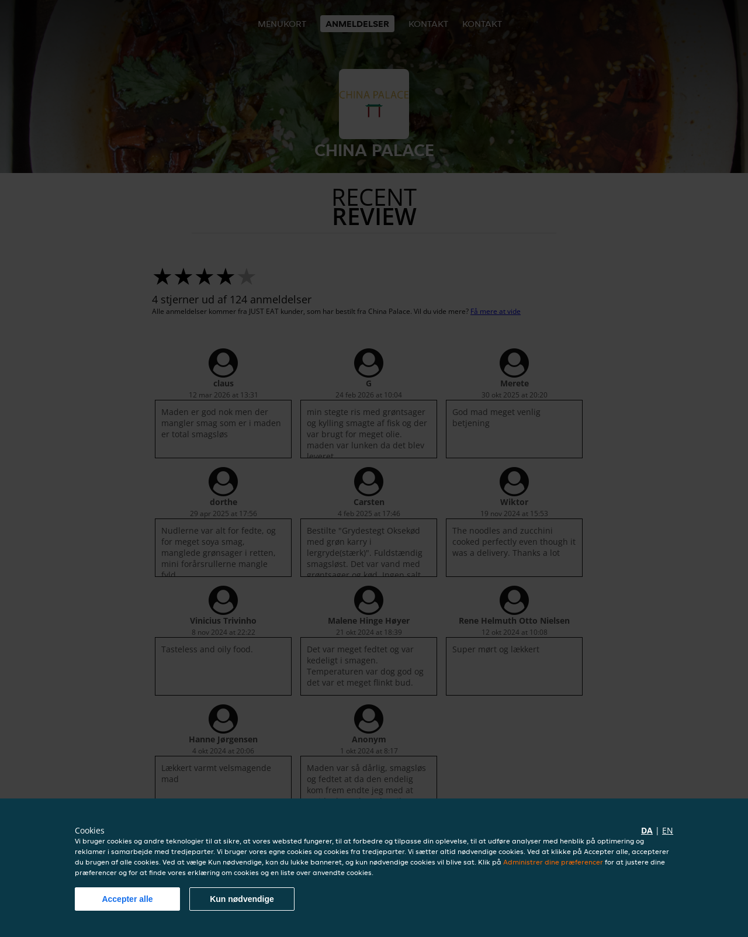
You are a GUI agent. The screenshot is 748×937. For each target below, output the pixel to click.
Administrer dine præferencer (553, 862)
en (667, 830)
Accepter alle (127, 899)
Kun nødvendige (242, 899)
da (647, 830)
